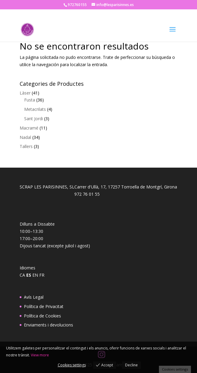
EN (35, 275)
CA (22, 275)
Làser (25, 93)
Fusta (29, 100)
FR (41, 275)
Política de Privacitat (43, 306)
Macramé (29, 128)
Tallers (26, 146)
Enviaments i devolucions (48, 325)
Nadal (25, 137)
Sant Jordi (33, 118)
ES (28, 275)
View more (40, 355)
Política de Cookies (42, 316)
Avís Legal (34, 297)
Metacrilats (35, 109)
